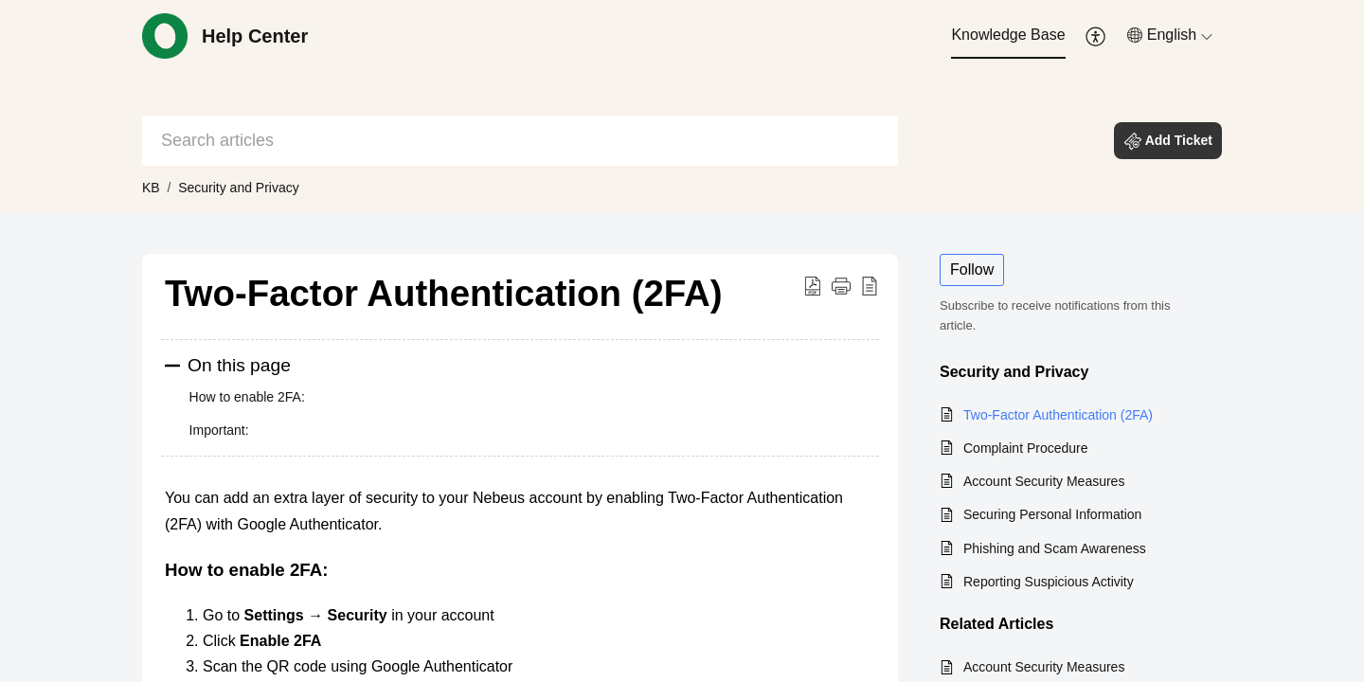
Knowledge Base (1008, 35)
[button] (1096, 36)
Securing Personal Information (1052, 514)
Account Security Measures (1043, 481)
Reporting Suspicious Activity (1048, 581)
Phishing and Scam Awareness (1054, 548)
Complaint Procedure (1025, 448)
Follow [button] (972, 269)
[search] (520, 141)
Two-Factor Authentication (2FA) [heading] (444, 293)
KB (151, 187)
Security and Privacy (242, 187)
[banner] (682, 106)
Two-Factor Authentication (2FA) (1058, 414)
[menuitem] (1008, 36)
